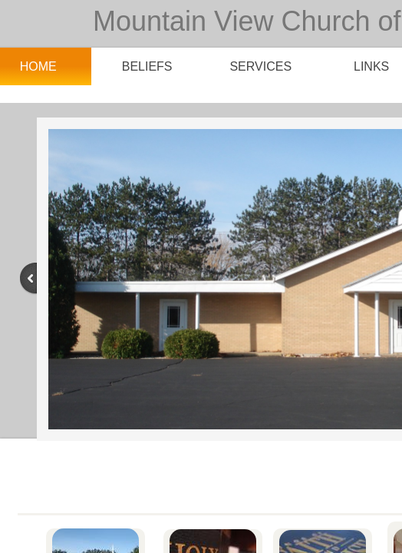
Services (260, 66)
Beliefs (147, 66)
